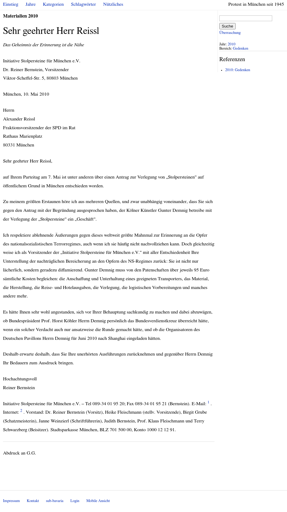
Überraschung (229, 33)
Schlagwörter (83, 4)
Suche (227, 26)
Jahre (31, 4)
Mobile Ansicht (98, 501)
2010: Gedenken (237, 70)
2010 (232, 44)
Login (74, 501)
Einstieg (10, 4)
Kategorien (53, 4)
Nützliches (113, 4)
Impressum (11, 501)
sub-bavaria (54, 501)
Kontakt (33, 501)
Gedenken (240, 49)
